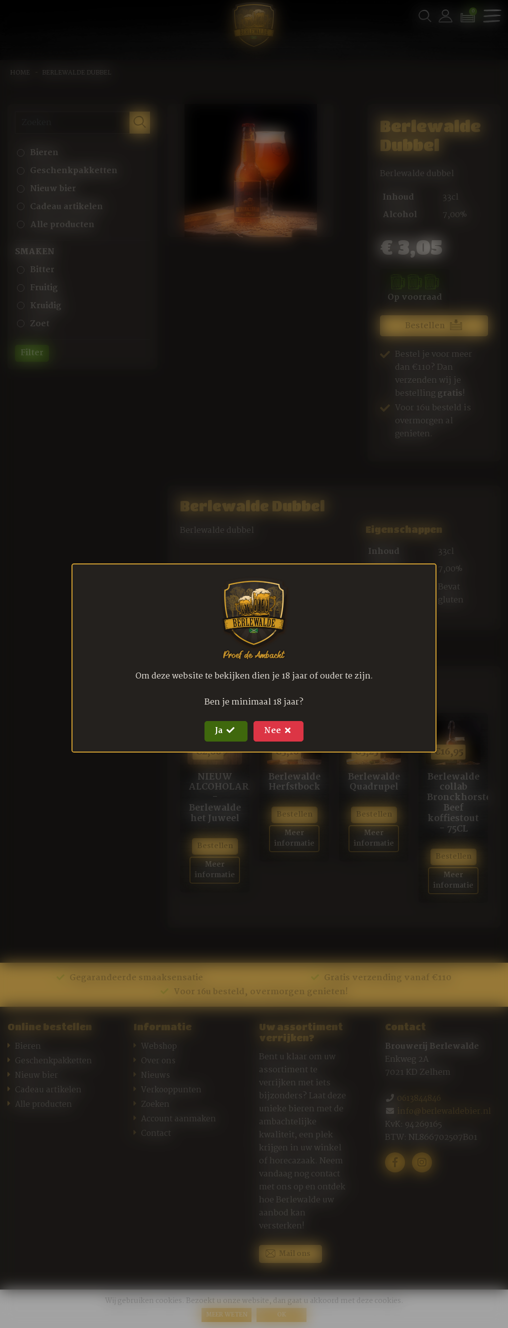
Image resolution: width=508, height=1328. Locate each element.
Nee (281, 731)
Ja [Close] (224, 731)
